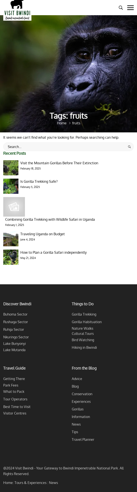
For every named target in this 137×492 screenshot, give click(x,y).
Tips (75, 432)
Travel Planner (83, 439)
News (76, 424)
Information (81, 417)
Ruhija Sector (13, 329)
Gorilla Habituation (87, 322)
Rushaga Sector (15, 322)
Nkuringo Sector (16, 337)
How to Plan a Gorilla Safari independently (53, 252)
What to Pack (13, 391)
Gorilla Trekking (84, 314)
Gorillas (77, 409)
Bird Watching (83, 340)
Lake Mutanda (14, 350)
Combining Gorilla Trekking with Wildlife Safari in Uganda (50, 219)
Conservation (82, 394)
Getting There (14, 379)
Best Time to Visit (17, 407)
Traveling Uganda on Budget (42, 234)
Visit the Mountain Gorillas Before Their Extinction (59, 163)
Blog (75, 386)
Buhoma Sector (15, 314)
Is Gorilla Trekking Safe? (39, 181)
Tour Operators (15, 399)
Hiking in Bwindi (84, 347)
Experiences (81, 401)
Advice (77, 379)
